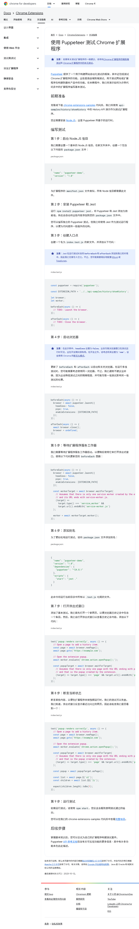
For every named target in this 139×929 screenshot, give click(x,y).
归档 (78, 904)
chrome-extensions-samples (79, 105)
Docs (7, 13)
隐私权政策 (57, 924)
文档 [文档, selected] (49, 3)
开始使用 (17, 19)
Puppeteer (57, 74)
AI (52, 19)
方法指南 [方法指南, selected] (41, 19)
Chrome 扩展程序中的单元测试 (78, 63)
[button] (18, 27)
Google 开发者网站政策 (98, 864)
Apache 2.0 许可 (52, 864)
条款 (47, 924)
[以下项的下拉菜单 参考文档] (71, 19)
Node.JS (70, 120)
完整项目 (120, 819)
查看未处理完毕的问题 (55, 899)
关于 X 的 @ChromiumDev (120, 894)
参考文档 (63, 19)
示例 (79, 19)
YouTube (112, 899)
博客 (77, 3)
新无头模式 (79, 355)
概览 (6, 19)
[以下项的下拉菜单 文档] (55, 3)
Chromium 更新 (83, 894)
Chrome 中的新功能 (94, 3)
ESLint (115, 257)
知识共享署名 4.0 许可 (92, 861)
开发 (29, 19)
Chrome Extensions (29, 13)
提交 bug (49, 894)
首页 (53, 35)
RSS (109, 911)
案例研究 (65, 3)
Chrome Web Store (97, 19)
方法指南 (93, 35)
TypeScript (61, 260)
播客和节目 (81, 908)
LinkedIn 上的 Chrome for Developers (120, 905)
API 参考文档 (70, 841)
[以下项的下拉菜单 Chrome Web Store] (110, 19)
